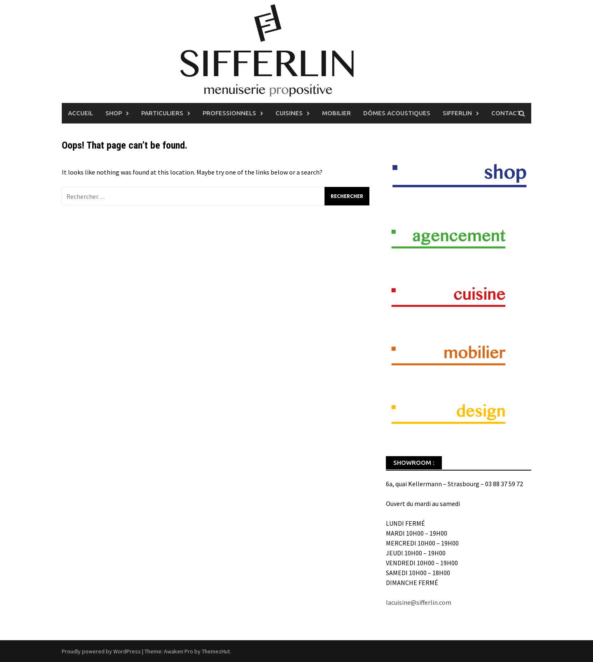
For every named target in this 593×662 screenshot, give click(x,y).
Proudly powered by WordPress (101, 651)
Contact (506, 113)
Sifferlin (457, 113)
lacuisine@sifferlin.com (418, 602)
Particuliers (162, 113)
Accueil (80, 113)
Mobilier (336, 113)
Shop (113, 113)
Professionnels (229, 113)
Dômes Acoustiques (396, 113)
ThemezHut (216, 651)
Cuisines (289, 113)
